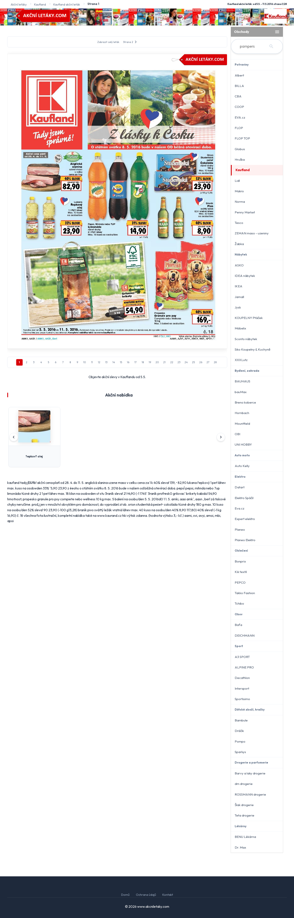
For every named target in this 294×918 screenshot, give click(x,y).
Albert (239, 75)
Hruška (240, 159)
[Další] (221, 437)
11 (92, 362)
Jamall (239, 297)
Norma (240, 202)
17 (135, 362)
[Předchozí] (13, 437)
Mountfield (242, 424)
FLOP (239, 128)
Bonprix (240, 561)
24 (186, 362)
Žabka (239, 244)
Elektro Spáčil (244, 498)
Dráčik (239, 731)
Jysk (238, 307)
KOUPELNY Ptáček (249, 318)
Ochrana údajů (146, 895)
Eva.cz (239, 508)
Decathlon (242, 678)
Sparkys (240, 752)
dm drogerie (244, 784)
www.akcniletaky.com (153, 906)
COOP (239, 107)
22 (171, 362)
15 (121, 362)
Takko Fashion (245, 593)
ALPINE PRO (244, 667)
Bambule (241, 720)
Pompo (240, 741)
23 (179, 362)
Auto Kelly (242, 466)
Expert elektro (245, 519)
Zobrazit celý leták (108, 42)
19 (150, 362)
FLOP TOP (242, 138)
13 (106, 362)
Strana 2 (130, 41)
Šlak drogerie (244, 805)
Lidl (237, 181)
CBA (238, 96)
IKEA (238, 286)
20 (157, 362)
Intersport (242, 688)
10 (84, 362)
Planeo (240, 529)
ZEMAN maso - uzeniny (252, 233)
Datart (240, 487)
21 (164, 362)
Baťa (238, 625)
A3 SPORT (242, 657)
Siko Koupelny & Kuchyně (252, 349)
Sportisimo (242, 699)
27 (208, 362)
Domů (125, 895)
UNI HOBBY (243, 444)
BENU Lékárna (245, 837)
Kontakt (167, 895)
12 (99, 362)
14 (113, 362)
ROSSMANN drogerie (250, 794)
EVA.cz (240, 117)
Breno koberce (245, 402)
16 (128, 362)
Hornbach (242, 413)
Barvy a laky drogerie (250, 773)
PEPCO (240, 582)
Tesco (239, 223)
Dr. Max (240, 847)
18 (143, 362)
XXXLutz (241, 360)
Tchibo (239, 603)
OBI (237, 434)
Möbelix (240, 328)
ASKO (239, 265)
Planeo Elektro (245, 540)
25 (193, 362)
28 (215, 362)
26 (200, 362)
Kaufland (243, 170)
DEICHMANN (245, 635)
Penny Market (245, 212)
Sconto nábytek (246, 339)
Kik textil (241, 572)
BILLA (239, 86)
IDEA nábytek (245, 276)
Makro (239, 191)
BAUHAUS (242, 381)
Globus (240, 149)
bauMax (241, 392)
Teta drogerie (244, 815)
